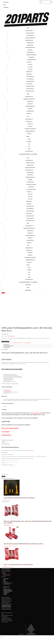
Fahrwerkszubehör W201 (30, 47)
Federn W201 (30, 49)
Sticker (29, 139)
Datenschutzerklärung (30, 630)
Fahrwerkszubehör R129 (30, 131)
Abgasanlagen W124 (29, 96)
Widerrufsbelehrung (31, 628)
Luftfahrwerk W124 (30, 240)
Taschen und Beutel (29, 151)
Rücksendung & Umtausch (6, 593)
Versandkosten (12, 336)
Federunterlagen (6, 435)
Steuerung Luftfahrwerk (31, 54)
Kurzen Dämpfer (35, 413)
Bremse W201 (29, 74)
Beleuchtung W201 (30, 88)
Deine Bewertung (5, 464)
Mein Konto (6, 2)
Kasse (5, 4)
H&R (21, 342)
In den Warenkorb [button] (10, 566)
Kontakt (5, 594)
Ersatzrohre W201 (30, 35)
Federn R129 (30, 126)
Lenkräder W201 (29, 71)
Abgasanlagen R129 (29, 247)
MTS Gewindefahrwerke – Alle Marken (28, 154)
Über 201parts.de (31, 633)
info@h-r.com (30, 450)
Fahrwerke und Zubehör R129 (30, 128)
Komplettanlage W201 (30, 162)
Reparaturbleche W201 (30, 220)
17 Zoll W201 (30, 69)
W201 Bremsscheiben (30, 81)
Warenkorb (6, 7)
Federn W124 (30, 108)
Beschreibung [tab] (6, 344)
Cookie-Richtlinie (7, 583)
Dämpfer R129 (30, 123)
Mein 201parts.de (7, 588)
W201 (28, 27)
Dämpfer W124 (30, 103)
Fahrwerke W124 (30, 101)
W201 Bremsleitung (30, 76)
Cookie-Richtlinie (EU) (31, 629)
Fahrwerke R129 (29, 121)
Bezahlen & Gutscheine (8, 591)
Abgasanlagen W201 (29, 30)
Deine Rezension (5, 474)
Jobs (4, 580)
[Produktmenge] (6, 340)
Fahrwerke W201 (30, 45)
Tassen (29, 148)
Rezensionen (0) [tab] (6, 347)
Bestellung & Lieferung (8, 590)
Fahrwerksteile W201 (29, 40)
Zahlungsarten (31, 627)
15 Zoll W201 (30, 64)
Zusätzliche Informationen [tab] (8, 345)
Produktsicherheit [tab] (7, 346)
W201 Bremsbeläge (30, 78)
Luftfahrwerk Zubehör (31, 59)
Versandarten (31, 626)
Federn (19, 342)
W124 (28, 93)
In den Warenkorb (5, 341)
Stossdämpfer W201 (30, 42)
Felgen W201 (29, 191)
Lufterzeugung (31, 57)
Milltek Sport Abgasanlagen (31, 634)
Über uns (5, 581)
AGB (31, 624)
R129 (28, 116)
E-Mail (3, 462)
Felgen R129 (29, 133)
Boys (29, 146)
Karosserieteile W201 (30, 86)
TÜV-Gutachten (8, 391)
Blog (4, 579)
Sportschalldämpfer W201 (30, 37)
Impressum (31, 631)
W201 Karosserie (29, 83)
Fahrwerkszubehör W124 (30, 106)
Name (3, 460)
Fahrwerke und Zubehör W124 (29, 228)
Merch (28, 136)
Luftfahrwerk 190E (30, 52)
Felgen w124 (29, 113)
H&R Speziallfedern (28, 342)
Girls (29, 272)
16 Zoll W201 (30, 66)
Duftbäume (29, 141)
